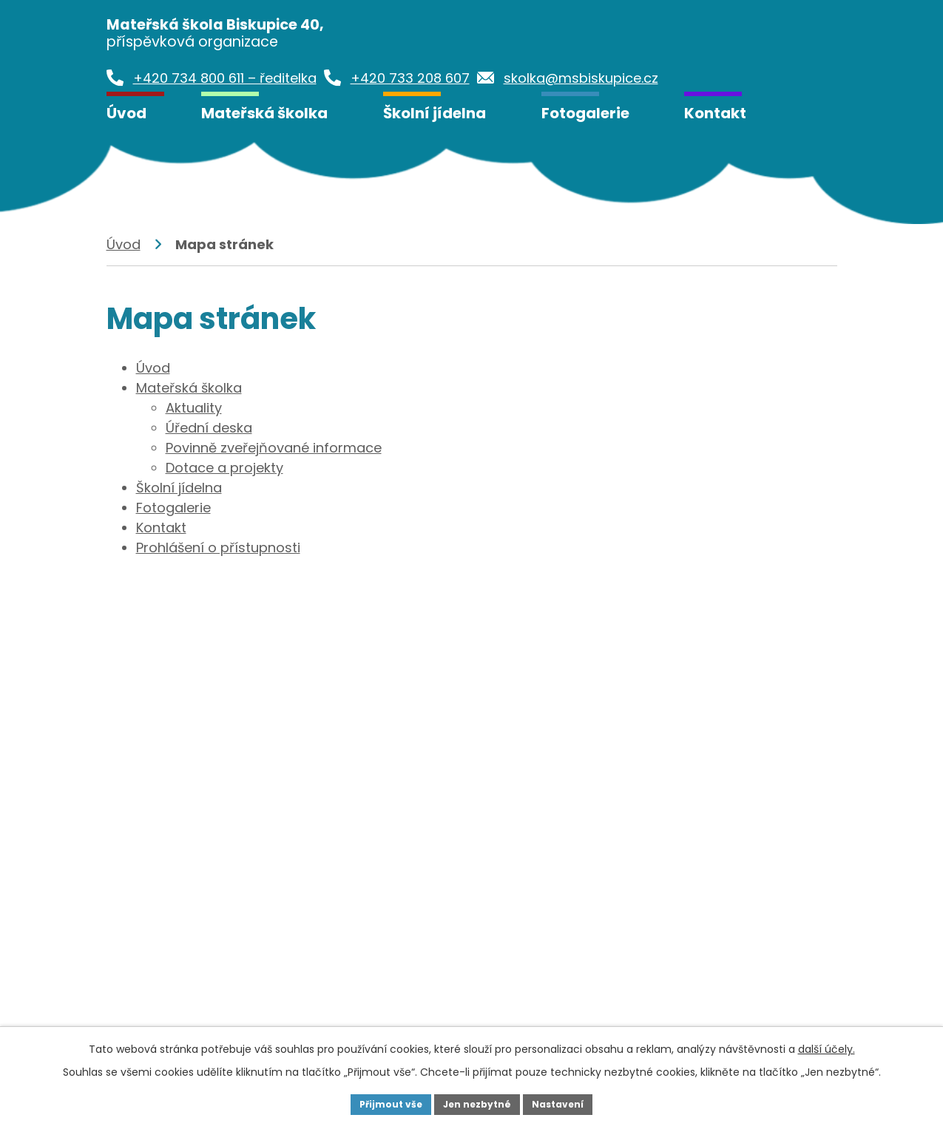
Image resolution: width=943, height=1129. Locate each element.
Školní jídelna (434, 113)
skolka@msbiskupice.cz (213, 972)
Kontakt (715, 113)
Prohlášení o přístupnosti (218, 547)
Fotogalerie (585, 113)
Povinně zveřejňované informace (274, 447)
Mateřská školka (264, 113)
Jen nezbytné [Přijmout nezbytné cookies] (477, 1102)
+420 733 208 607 (437, 923)
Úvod (126, 113)
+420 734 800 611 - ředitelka (227, 923)
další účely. (826, 1046)
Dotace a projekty (224, 467)
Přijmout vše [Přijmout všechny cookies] (380, 1102)
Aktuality (194, 408)
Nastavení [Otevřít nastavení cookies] (569, 1102)
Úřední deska (209, 427)
